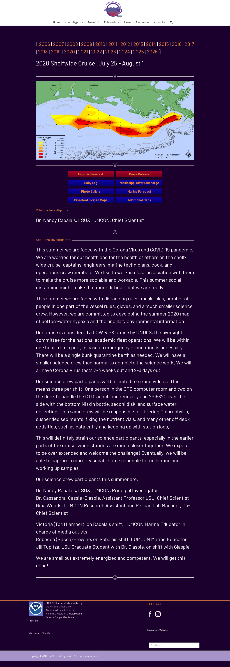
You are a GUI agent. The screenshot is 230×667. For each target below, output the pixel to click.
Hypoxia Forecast (90, 174)
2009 (86, 44)
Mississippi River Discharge (139, 183)
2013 (138, 44)
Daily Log (90, 183)
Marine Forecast (139, 191)
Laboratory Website (157, 630)
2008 (72, 44)
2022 (96, 51)
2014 (151, 44)
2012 (125, 44)
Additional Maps (139, 200)
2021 (83, 51)
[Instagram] (158, 614)
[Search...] (174, 645)
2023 (110, 51)
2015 (164, 44)
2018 (43, 51)
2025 (138, 51)
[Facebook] (150, 614)
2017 (189, 44)
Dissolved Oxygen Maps (90, 200)
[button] (171, 22)
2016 (176, 44)
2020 (69, 51)
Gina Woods (47, 633)
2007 (58, 44)
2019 (56, 51)
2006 (44, 44)
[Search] (151, 645)
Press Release (139, 174)
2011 (112, 44)
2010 (100, 44)
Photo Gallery (90, 191)
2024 (124, 51)
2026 (152, 51)
